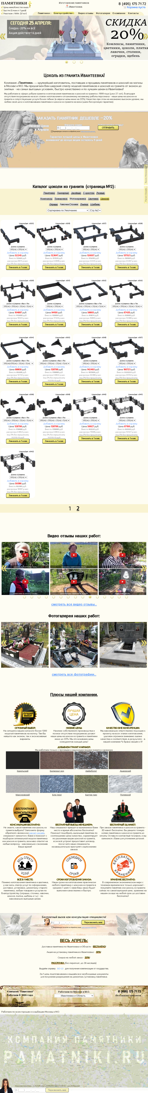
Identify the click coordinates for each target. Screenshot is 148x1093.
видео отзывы (74, 603)
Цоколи (105, 199)
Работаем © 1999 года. (20, 995)
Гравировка (61, 199)
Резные (100, 193)
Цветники (93, 199)
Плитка (84, 204)
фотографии (74, 673)
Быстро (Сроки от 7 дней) (13, 10)
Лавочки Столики (69, 204)
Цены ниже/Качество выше (15, 7)
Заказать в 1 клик (18, 267)
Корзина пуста (134, 7)
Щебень (95, 204)
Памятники (49, 193)
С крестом (88, 193)
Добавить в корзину (18, 252)
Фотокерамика (78, 199)
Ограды (53, 204)
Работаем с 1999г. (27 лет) (14, 13)
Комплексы (46, 199)
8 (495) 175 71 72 (133, 3)
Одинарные (63, 193)
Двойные (76, 193)
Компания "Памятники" (20, 991)
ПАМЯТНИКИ (14, 3)
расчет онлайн (36, 833)
